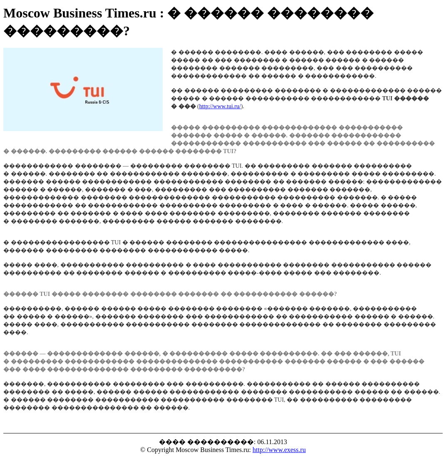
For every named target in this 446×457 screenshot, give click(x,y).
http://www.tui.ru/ (220, 106)
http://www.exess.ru (279, 449)
